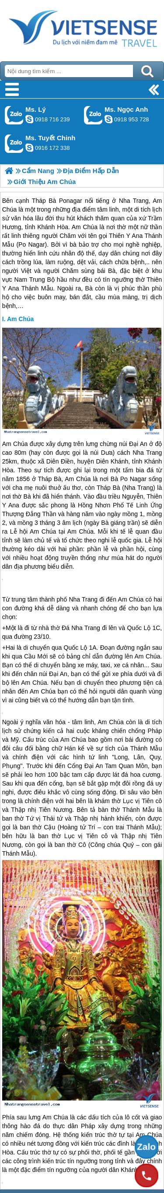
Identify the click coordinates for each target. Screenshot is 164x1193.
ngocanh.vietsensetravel (108, 119)
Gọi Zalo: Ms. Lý (14, 115)
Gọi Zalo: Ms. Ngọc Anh (93, 115)
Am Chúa (20, 318)
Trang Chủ (82, 28)
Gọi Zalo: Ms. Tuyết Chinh (14, 143)
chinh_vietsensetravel (29, 147)
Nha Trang (147, 452)
